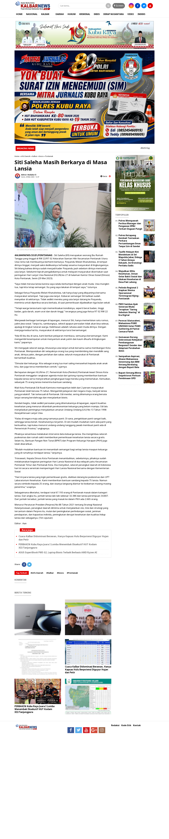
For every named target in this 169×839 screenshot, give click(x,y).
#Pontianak (72, 573)
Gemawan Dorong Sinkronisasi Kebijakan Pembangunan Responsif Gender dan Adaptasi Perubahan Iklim (130, 344)
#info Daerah (37, 573)
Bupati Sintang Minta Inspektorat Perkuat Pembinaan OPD (130, 375)
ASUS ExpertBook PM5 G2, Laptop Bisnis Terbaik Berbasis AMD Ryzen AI (58, 552)
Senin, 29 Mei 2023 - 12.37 (30, 177)
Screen (118, 5)
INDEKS (141, 14)
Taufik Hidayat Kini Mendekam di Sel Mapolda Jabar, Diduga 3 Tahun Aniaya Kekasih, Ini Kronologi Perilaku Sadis (130, 258)
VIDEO (130, 14)
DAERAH (60, 14)
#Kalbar (50, 573)
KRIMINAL (84, 14)
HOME (19, 14)
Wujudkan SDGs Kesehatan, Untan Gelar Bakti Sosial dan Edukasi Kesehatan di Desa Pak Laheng (130, 276)
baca (103, 176)
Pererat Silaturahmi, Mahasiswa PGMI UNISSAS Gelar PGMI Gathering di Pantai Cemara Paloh (129, 326)
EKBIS (97, 14)
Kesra (41, 156)
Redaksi (115, 725)
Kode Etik (126, 725)
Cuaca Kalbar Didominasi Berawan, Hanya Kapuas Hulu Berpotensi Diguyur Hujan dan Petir (88, 669)
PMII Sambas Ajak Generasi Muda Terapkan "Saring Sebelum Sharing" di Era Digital (129, 310)
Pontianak (49, 156)
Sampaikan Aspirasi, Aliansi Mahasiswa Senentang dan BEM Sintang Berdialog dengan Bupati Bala (129, 362)
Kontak (137, 725)
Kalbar (34, 156)
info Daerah (25, 156)
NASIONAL (31, 14)
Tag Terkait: (21, 573)
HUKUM (72, 14)
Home (17, 156)
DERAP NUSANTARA (113, 14)
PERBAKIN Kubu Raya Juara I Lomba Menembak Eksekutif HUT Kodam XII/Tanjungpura (35, 709)
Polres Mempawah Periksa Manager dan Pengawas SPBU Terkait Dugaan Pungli (130, 224)
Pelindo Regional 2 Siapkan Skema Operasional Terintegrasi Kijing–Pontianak (129, 293)
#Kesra (60, 573)
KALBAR (45, 14)
